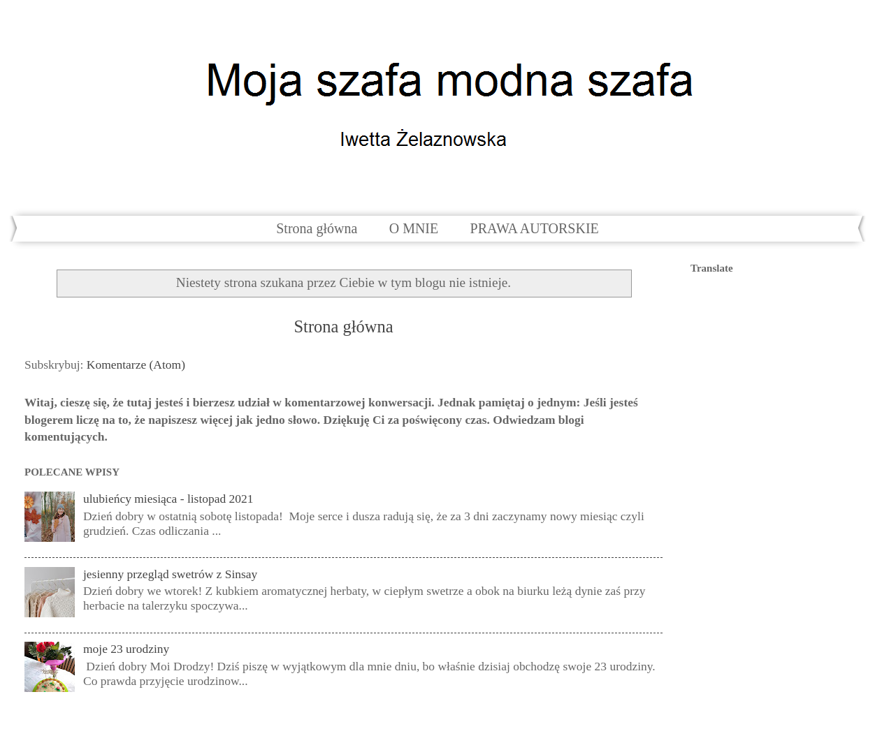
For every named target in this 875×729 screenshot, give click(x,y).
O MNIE (414, 228)
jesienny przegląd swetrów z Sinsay (170, 574)
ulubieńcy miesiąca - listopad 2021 (168, 499)
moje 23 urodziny (126, 649)
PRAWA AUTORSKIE (534, 228)
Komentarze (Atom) (136, 364)
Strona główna (316, 228)
